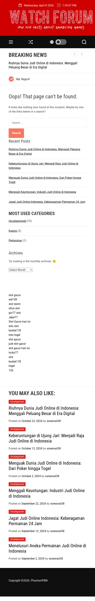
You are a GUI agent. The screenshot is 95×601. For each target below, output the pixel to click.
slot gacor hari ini (19, 348)
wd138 (13, 299)
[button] (82, 54)
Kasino (13, 230)
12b (11, 370)
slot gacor (15, 295)
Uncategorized (17, 221)
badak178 (15, 330)
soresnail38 (54, 421)
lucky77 (13, 352)
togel (12, 365)
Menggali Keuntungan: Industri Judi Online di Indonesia (42, 192)
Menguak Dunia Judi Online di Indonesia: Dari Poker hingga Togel (45, 465)
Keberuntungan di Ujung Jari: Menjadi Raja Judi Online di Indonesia (46, 438)
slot (11, 357)
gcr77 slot (15, 312)
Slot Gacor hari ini (19, 321)
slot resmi (15, 304)
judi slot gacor (17, 343)
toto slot (14, 326)
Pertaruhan (15, 240)
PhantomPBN (39, 580)
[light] (57, 42)
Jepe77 (13, 317)
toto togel (14, 335)
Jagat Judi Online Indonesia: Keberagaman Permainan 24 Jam (47, 201)
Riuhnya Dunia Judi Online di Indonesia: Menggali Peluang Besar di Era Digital (43, 65)
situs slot (14, 308)
